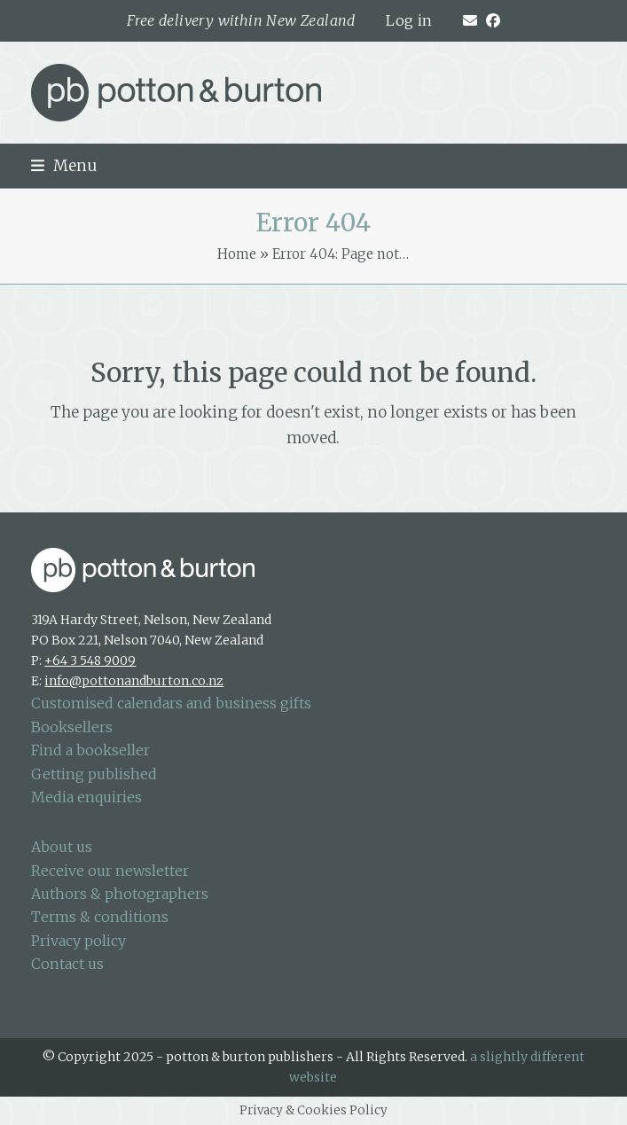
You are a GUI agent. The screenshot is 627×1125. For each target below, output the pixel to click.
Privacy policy (78, 940)
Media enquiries (86, 797)
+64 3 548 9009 (90, 660)
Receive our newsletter (110, 870)
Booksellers (72, 727)
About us (61, 846)
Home (236, 254)
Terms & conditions (100, 917)
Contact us (67, 964)
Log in (409, 20)
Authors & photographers (119, 893)
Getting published (94, 774)
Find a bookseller (90, 750)
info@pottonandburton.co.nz (133, 681)
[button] (64, 166)
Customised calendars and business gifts (171, 703)
